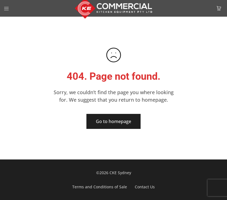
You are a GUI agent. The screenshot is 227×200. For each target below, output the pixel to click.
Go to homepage (113, 121)
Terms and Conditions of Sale (99, 186)
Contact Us (145, 186)
